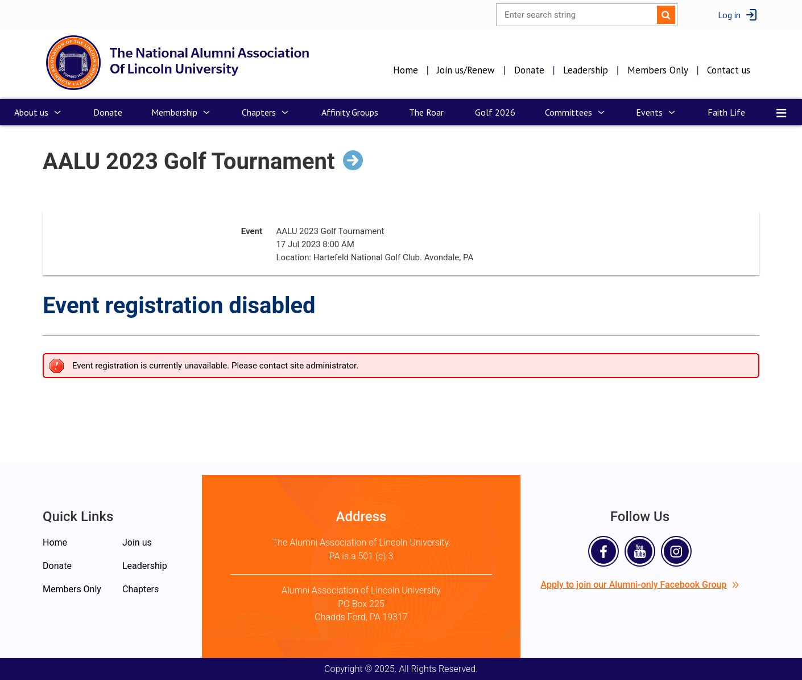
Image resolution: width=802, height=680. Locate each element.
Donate (529, 70)
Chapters (140, 589)
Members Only (657, 70)
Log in (729, 15)
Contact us (728, 70)
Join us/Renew (466, 70)
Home (405, 70)
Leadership (585, 70)
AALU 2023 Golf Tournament (189, 161)
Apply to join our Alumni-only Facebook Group (640, 584)
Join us (137, 542)
